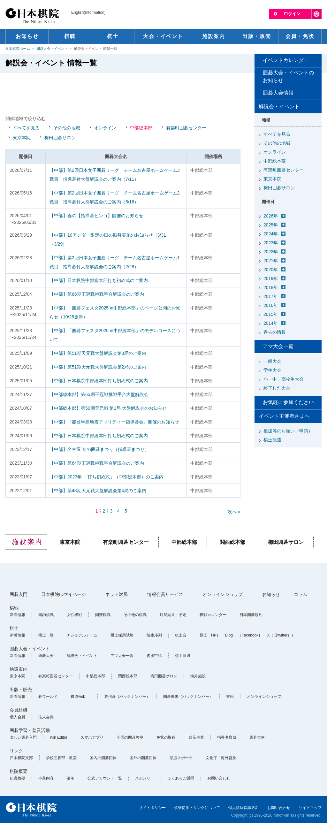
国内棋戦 (46, 615)
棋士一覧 (46, 635)
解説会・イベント (82, 655)
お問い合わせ (218, 778)
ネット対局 (116, 594)
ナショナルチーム (82, 635)
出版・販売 (21, 689)
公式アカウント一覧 (104, 778)
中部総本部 (141, 127)
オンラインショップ (222, 594)
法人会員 (46, 717)
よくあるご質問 (180, 778)
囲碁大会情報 (278, 92)
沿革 (70, 778)
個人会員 (17, 717)
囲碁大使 (257, 737)
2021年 (270, 260)
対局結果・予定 (173, 615)
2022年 (270, 251)
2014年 (270, 323)
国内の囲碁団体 (103, 758)
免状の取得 (166, 737)
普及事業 (196, 737)
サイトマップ (310, 807)
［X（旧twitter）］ (279, 635)
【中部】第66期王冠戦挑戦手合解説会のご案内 (96, 294)
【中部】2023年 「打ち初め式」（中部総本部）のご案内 (106, 476)
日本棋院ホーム (17, 48)
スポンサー (144, 778)
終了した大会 (276, 388)
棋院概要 (18, 771)
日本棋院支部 (21, 758)
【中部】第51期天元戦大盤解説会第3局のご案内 (97, 353)
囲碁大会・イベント (52, 48)
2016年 (270, 305)
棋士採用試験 (121, 635)
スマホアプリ (91, 737)
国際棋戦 (102, 615)
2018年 (270, 287)
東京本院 (22, 137)
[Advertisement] (122, 93)
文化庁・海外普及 (221, 758)
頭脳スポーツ (181, 758)
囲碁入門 (18, 594)
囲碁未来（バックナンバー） (188, 696)
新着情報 (17, 615)
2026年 (270, 215)
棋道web (78, 696)
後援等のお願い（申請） (288, 430)
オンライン (105, 127)
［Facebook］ (250, 635)
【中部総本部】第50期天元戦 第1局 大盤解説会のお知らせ (108, 408)
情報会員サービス (165, 594)
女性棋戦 (74, 615)
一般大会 (272, 361)
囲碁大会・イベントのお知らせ (288, 76)
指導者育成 (226, 737)
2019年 (270, 278)
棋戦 (14, 607)
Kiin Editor (58, 737)
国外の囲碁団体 (143, 758)
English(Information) (88, 12)
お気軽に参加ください (288, 402)
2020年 (270, 269)
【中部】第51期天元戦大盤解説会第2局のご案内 (97, 367)
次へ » (234, 511)
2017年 (270, 296)
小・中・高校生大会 (283, 379)
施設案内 (18, 669)
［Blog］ (229, 635)
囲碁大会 (46, 655)
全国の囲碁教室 (130, 737)
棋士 (14, 628)
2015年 (270, 314)
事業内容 (46, 778)
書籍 (230, 696)
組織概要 (17, 778)
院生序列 (154, 635)
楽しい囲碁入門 (23, 737)
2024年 (270, 233)
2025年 (270, 224)
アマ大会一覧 (278, 346)
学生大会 (272, 370)
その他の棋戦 (135, 615)
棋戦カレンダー (213, 615)
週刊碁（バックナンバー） (127, 696)
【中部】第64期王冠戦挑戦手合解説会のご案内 (96, 463)
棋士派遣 (272, 439)
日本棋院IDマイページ (63, 594)
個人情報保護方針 (243, 807)
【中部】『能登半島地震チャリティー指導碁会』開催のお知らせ (114, 421)
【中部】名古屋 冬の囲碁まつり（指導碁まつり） (99, 449)
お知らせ (271, 594)
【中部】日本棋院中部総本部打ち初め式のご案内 (98, 280)
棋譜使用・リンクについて (197, 807)
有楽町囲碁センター (186, 127)
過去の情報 (274, 332)
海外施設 (198, 676)
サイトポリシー (152, 807)
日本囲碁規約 (251, 615)
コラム (300, 594)
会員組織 (18, 710)
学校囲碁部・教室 (61, 758)
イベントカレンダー (286, 60)
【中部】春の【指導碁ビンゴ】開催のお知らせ (96, 215)
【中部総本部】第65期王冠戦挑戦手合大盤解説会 (98, 394)
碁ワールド (47, 696)
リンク (16, 750)
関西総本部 (232, 542)
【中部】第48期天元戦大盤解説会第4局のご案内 (97, 490)
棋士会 (180, 635)
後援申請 (154, 655)
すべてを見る (26, 127)
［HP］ (213, 635)
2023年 (270, 242)
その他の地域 (66, 127)
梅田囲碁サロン (60, 137)
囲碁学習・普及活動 (30, 730)
